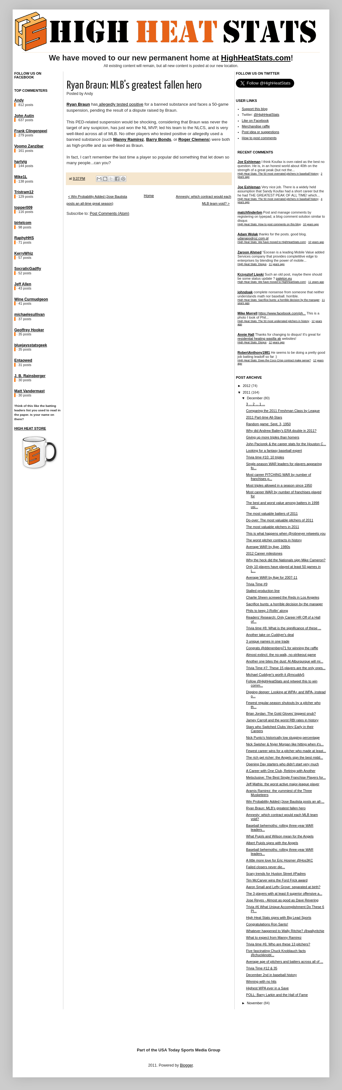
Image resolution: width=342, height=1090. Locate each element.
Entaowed (23, 360)
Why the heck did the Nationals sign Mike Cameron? (286, 560)
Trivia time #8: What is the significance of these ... (283, 628)
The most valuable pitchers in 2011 (272, 527)
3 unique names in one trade (267, 641)
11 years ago (277, 264)
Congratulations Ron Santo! (267, 924)
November (255, 1003)
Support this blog (255, 109)
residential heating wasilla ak (259, 338)
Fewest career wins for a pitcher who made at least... (286, 751)
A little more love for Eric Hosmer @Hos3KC (279, 860)
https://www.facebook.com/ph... (282, 313)
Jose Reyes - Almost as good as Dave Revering (282, 900)
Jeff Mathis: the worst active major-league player (282, 784)
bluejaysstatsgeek (30, 345)
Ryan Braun (78, 104)
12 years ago (277, 342)
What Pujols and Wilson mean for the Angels (280, 836)
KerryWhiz (23, 253)
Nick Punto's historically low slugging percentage (283, 737)
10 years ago (311, 224)
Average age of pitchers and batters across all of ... (284, 961)
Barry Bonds (158, 139)
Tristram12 (24, 192)
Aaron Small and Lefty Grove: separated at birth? (283, 887)
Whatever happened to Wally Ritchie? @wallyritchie (285, 931)
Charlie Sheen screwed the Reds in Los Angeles (282, 597)
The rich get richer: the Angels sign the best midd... (284, 757)
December (255, 398)
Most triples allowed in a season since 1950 (279, 485)
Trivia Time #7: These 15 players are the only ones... (286, 668)
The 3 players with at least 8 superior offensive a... (284, 893)
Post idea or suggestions (260, 132)
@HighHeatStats (266, 114)
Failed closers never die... (265, 867)
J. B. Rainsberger (30, 376)
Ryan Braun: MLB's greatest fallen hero (276, 808)
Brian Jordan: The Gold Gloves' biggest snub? (281, 713)
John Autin (24, 116)
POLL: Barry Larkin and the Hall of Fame (277, 995)
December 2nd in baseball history (271, 975)
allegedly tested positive (120, 104)
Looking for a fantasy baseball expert (274, 450)
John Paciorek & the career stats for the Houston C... (286, 444)
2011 (247, 392)
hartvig (20, 161)
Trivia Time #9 (256, 584)
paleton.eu (284, 278)
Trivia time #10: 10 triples (265, 457)
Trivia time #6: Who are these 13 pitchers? (278, 944)
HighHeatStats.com (256, 57)
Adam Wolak (248, 234)
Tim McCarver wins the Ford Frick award (276, 880)
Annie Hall (246, 334)
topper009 (23, 207)
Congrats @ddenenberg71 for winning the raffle (282, 648)
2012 (247, 386)
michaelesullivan (29, 314)
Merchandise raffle (256, 126)
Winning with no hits (261, 981)
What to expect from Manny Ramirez (273, 937)
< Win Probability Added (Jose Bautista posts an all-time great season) (96, 200)
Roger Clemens (193, 139)
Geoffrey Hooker (29, 330)
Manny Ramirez (128, 139)
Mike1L (20, 177)
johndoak (245, 292)
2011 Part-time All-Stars (264, 417)
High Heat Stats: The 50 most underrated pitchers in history (273, 321)
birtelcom (22, 223)
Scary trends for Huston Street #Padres (276, 873)
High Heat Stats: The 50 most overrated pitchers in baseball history (278, 173)
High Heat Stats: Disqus (252, 264)
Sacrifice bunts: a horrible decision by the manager (284, 604)
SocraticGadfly (27, 268)
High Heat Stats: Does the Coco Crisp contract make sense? (274, 360)
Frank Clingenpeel (30, 131)
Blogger (186, 1065)
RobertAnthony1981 (254, 352)
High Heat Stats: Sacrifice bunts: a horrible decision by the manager (279, 300)
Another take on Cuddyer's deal (270, 635)
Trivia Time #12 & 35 (261, 968)
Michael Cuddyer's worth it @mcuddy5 (275, 674)
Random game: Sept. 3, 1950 (268, 424)
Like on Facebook (255, 120)
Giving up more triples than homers (272, 437)
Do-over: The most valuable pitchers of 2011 (279, 520)
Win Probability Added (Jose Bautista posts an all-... (285, 801)
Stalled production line (263, 591)
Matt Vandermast (29, 391)
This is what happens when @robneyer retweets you (286, 533)
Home (149, 196)
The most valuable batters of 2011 (272, 513)
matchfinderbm (250, 212)
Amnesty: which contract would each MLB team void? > (203, 200)
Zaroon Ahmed (250, 252)
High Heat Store (30, 428)
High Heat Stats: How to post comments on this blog (269, 224)
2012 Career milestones (264, 553)
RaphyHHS (24, 238)
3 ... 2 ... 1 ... (255, 404)
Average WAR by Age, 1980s (268, 547)
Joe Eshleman (249, 162)
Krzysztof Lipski (251, 274)
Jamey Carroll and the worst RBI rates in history (282, 720)
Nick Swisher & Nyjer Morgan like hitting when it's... (285, 744)
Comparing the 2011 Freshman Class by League (283, 411)
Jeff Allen (22, 284)
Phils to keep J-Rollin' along (267, 611)
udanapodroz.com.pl (253, 238)
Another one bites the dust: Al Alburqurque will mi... (284, 661)
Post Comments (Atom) (109, 213)
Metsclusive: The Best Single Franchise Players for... (286, 777)
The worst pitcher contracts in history (274, 540)
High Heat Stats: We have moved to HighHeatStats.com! (272, 242)
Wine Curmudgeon (31, 299)
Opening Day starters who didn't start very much (282, 764)
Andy (19, 100)
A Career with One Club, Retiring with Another (280, 771)
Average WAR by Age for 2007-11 (271, 577)
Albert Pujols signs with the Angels (272, 843)
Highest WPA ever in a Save (267, 988)
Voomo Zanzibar (28, 146)
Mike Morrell (247, 313)
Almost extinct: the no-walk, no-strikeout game (281, 655)
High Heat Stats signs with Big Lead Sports (278, 917)
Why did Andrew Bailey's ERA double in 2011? (281, 431)
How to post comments (259, 138)
